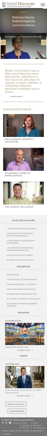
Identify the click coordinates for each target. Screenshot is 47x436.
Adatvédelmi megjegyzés (9, 431)
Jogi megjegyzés (6, 434)
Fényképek (23, 312)
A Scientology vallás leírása (20, 255)
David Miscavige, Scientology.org (38, 425)
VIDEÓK (23, 12)
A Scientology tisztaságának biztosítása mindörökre (20, 234)
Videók (23, 356)
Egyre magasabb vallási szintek (21, 289)
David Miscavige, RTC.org (26, 425)
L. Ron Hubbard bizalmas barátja (21, 229)
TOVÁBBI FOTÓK (23, 350)
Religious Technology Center (20, 260)
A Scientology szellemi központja (22, 279)
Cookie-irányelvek (23, 431)
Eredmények (23, 266)
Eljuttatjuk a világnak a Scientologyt (24, 299)
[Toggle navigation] (42, 4)
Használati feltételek (35, 431)
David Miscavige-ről (23, 220)
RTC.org (16, 423)
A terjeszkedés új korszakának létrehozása (21, 242)
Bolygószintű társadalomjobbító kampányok (22, 305)
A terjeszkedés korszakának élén (22, 294)
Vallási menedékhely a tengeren (21, 284)
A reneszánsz (13, 275)
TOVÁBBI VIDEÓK (23, 396)
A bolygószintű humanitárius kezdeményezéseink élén (20, 249)
